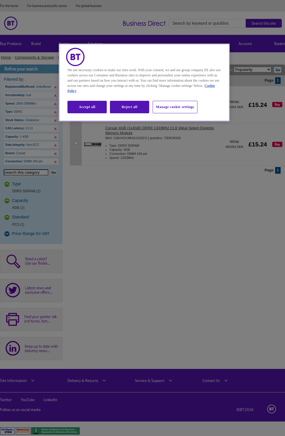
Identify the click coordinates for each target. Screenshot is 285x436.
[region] (144, 82)
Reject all (129, 107)
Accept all (87, 107)
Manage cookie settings (175, 107)
